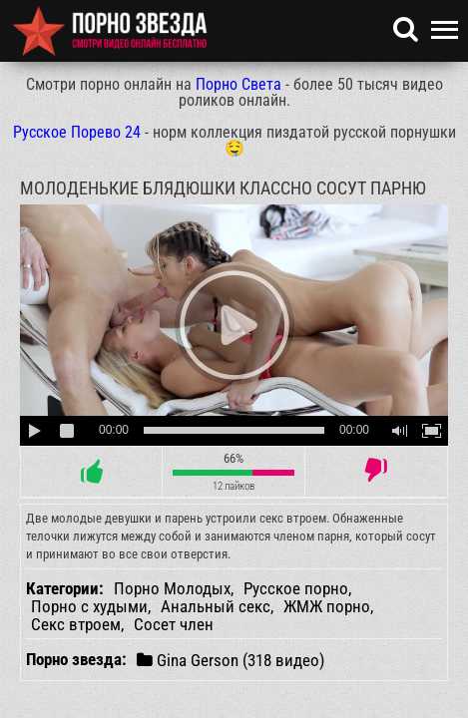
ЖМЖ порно (326, 606)
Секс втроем (76, 624)
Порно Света (238, 84)
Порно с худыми (89, 606)
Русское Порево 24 (77, 132)
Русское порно (295, 588)
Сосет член (174, 624)
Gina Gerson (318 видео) (230, 659)
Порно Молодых (172, 588)
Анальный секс (215, 606)
